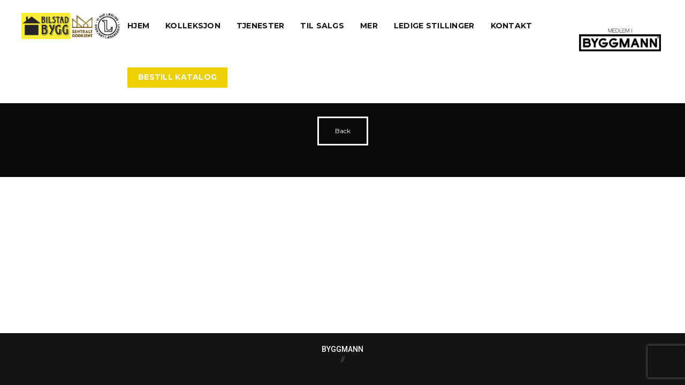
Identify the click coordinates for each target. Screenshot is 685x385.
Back (343, 131)
